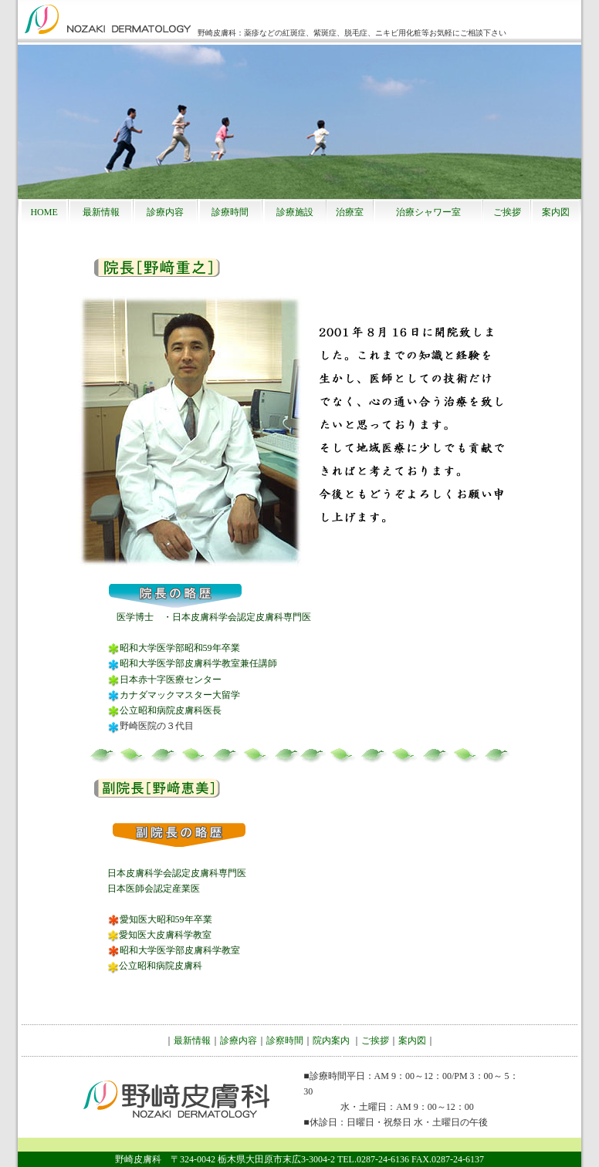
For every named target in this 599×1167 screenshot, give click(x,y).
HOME (43, 212)
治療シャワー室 (428, 212)
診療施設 (294, 212)
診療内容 (165, 212)
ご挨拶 (507, 212)
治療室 (350, 212)
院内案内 (331, 1040)
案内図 (556, 212)
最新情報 (101, 212)
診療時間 (230, 212)
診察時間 (284, 1040)
